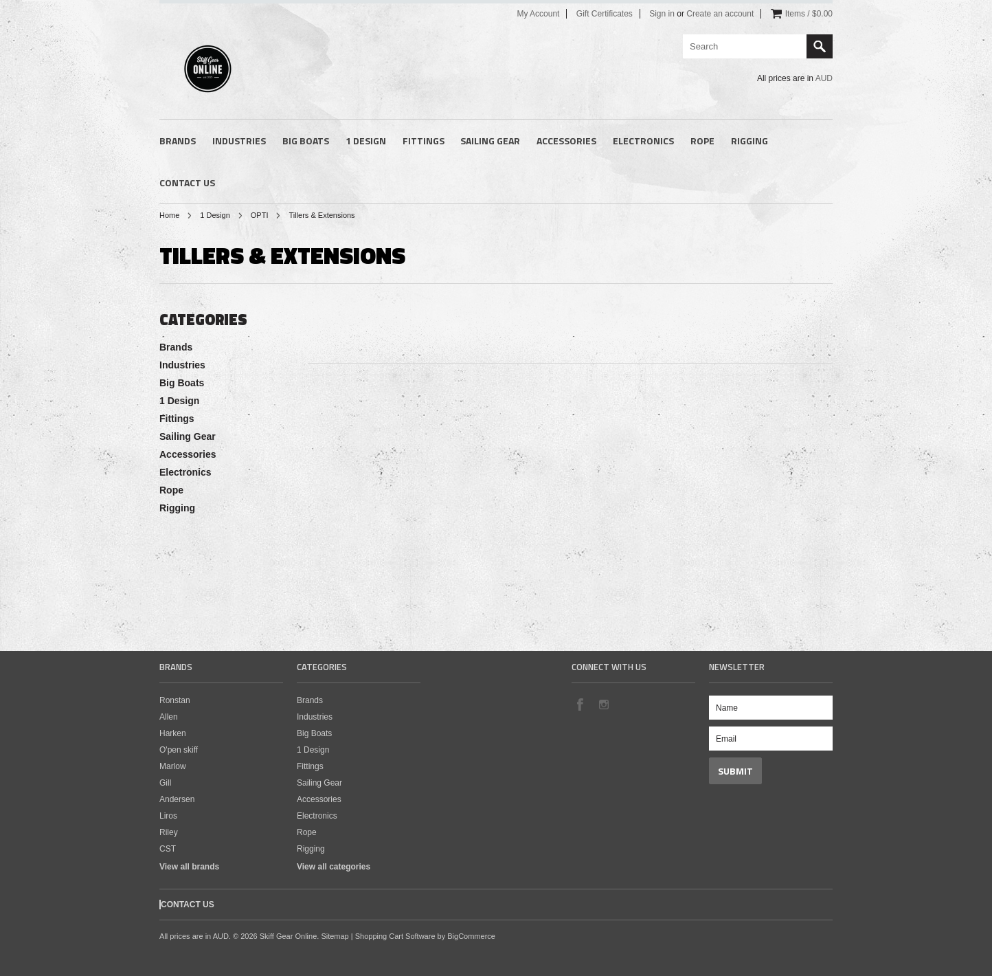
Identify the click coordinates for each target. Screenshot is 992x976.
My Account (538, 14)
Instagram (603, 704)
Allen (168, 717)
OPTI (260, 215)
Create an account (720, 14)
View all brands (189, 867)
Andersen (176, 799)
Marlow (172, 766)
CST (167, 849)
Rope (702, 140)
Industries (239, 140)
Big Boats (305, 140)
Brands (177, 140)
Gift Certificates (604, 14)
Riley (168, 832)
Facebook (580, 704)
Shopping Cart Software (395, 936)
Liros (168, 816)
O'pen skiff (178, 750)
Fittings (423, 140)
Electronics (643, 140)
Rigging (749, 140)
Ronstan (174, 700)
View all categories (333, 867)
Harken (172, 733)
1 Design (366, 140)
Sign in (662, 14)
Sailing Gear (490, 140)
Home (169, 215)
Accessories (566, 140)
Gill (165, 783)
